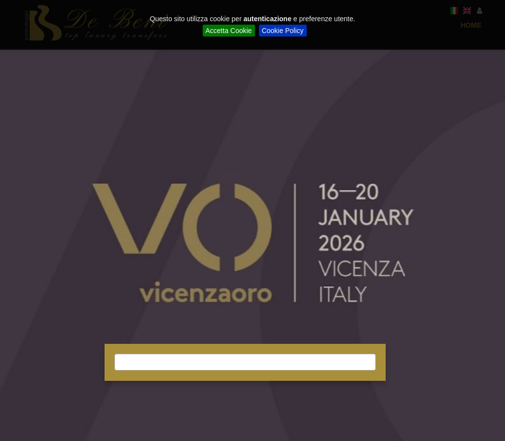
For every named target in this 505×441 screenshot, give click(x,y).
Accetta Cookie (229, 31)
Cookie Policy (283, 31)
